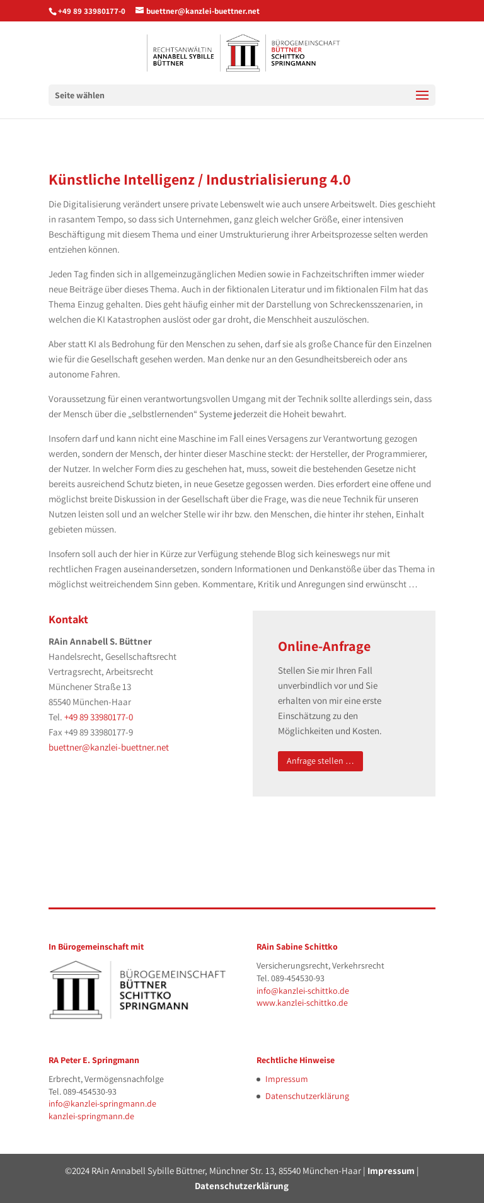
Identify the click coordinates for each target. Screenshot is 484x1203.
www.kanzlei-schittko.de (302, 1002)
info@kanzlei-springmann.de (102, 1103)
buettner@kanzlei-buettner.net (109, 747)
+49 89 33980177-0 (91, 11)
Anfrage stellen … (320, 760)
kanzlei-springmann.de (91, 1116)
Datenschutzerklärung (307, 1096)
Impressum (286, 1079)
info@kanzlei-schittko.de (302, 990)
